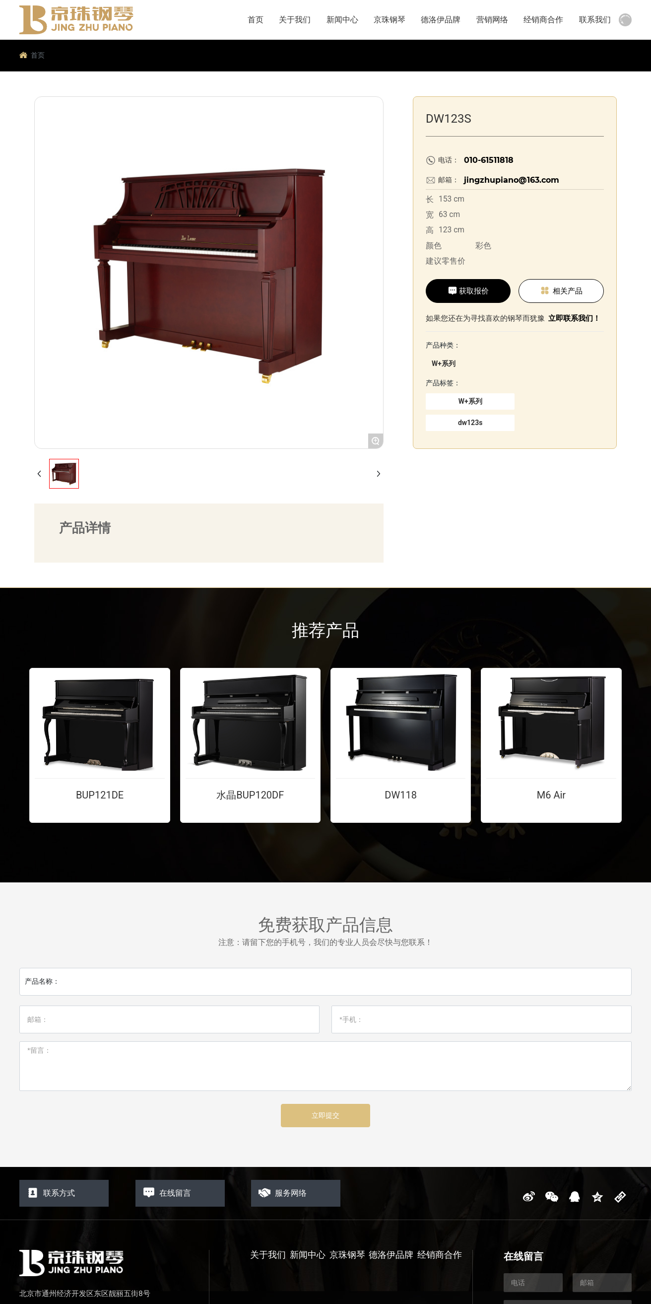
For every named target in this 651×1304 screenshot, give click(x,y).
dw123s (470, 423)
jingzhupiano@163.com (511, 180)
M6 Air (551, 795)
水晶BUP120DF (250, 795)
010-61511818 (489, 160)
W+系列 (444, 363)
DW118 (401, 795)
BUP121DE (100, 795)
